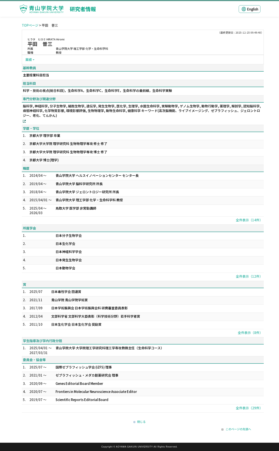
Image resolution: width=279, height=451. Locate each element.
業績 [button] (28, 59)
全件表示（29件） (249, 408)
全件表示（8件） (250, 332)
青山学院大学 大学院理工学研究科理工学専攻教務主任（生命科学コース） (110, 348)
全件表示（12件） (249, 276)
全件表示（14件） (249, 220)
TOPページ (30, 25)
